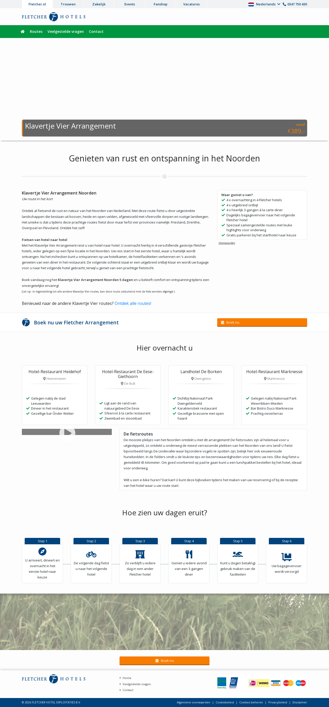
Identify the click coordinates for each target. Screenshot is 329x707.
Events (129, 4)
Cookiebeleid (225, 702)
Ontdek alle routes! (133, 303)
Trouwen (68, 4)
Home (127, 678)
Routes (36, 31)
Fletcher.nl (37, 4)
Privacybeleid (277, 702)
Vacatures (191, 4)
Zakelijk (98, 4)
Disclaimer (300, 702)
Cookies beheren (251, 702)
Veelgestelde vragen (66, 31)
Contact (96, 31)
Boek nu (232, 322)
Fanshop (160, 4)
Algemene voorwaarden (193, 702)
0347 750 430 (297, 4)
